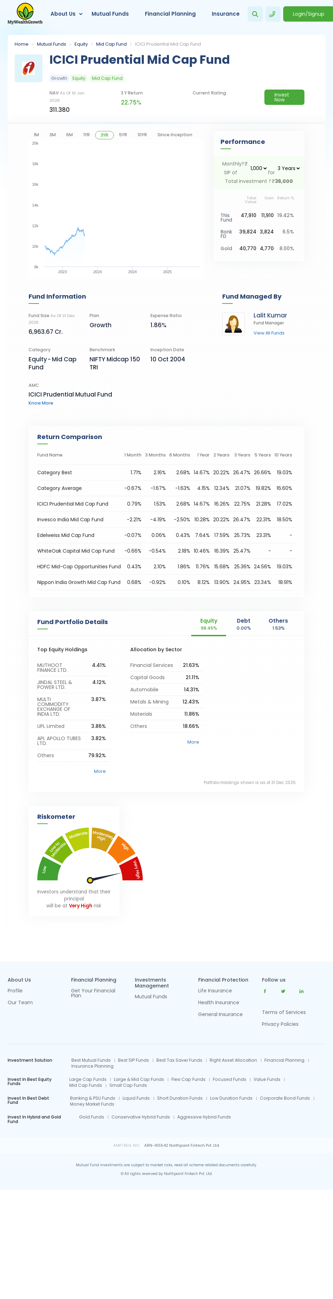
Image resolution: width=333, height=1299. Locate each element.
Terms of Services (284, 1012)
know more (41, 403)
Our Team (20, 1003)
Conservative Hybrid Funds (140, 1117)
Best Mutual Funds (91, 1060)
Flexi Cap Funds (188, 1079)
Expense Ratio (166, 315)
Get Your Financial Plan (93, 993)
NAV (67, 96)
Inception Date (167, 350)
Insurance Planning (92, 1066)
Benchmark (102, 350)
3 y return (132, 93)
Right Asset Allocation (233, 1060)
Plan (94, 315)
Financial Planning (170, 13)
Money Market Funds (92, 1104)
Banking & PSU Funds (92, 1098)
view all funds (269, 333)
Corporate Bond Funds (285, 1098)
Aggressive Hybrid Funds (204, 1117)
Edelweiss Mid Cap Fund (65, 535)
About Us (63, 13)
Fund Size (52, 319)
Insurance (226, 13)
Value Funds (267, 1079)
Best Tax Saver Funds (179, 1060)
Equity (81, 44)
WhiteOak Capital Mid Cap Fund (76, 550)
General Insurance (220, 1015)
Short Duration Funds (180, 1098)
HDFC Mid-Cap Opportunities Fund (79, 566)
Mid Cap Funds (85, 1085)
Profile (15, 991)
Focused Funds (229, 1079)
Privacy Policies (280, 1024)
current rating (209, 93)
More (100, 771)
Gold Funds (91, 1117)
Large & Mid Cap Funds (139, 1079)
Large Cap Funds (88, 1079)
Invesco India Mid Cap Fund (70, 519)
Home (22, 44)
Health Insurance (218, 1003)
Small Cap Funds (128, 1085)
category (40, 350)
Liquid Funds (136, 1098)
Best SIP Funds (133, 1060)
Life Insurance (215, 991)
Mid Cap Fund (111, 44)
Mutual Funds (110, 13)
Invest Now (281, 97)
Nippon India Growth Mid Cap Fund (79, 582)
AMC (34, 385)
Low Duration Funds (231, 1098)
